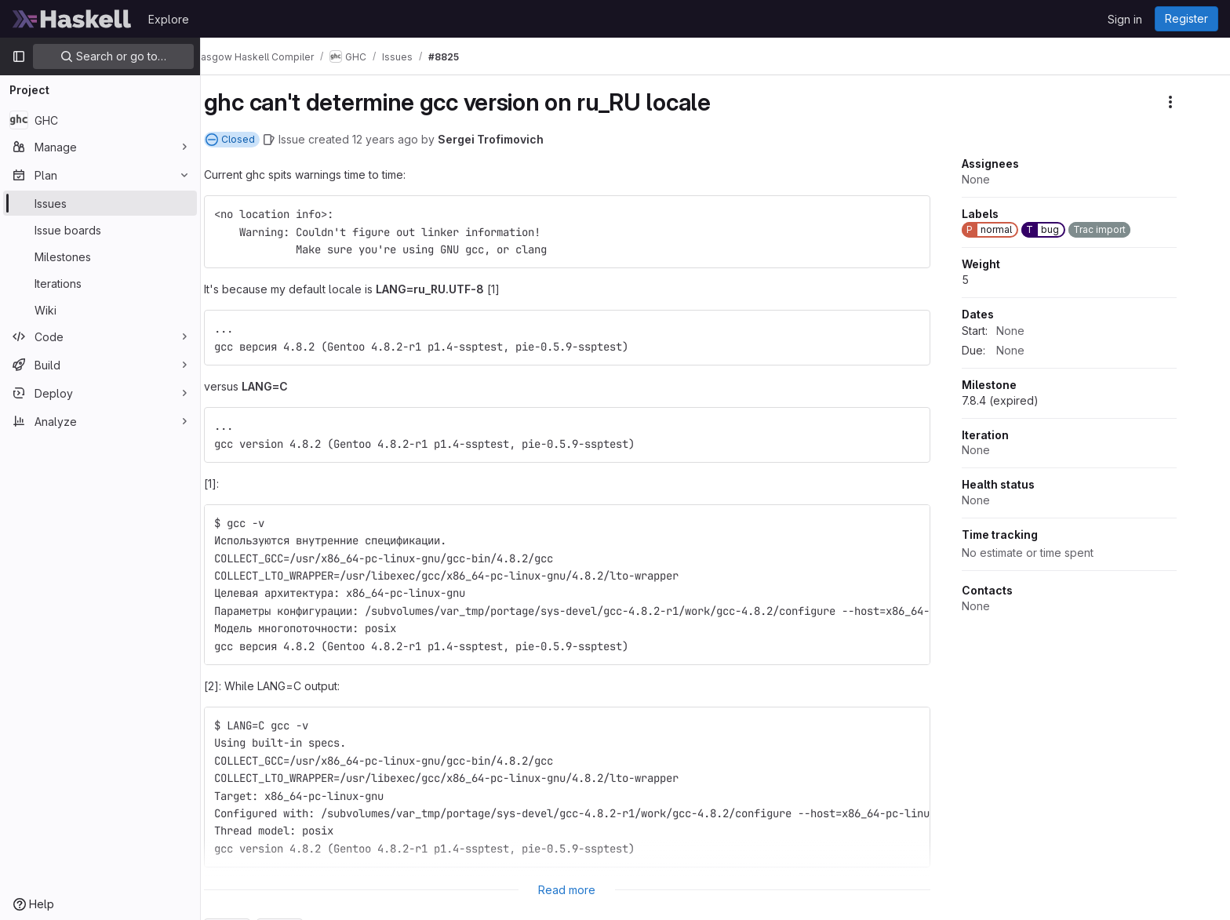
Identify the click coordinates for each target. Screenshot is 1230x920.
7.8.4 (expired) (1022, 400)
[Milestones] (100, 256)
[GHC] (100, 120)
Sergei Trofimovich (513, 139)
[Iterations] (100, 283)
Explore (168, 19)
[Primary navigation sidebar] (18, 56)
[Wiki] (100, 309)
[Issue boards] (100, 229)
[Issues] (100, 203)
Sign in (1125, 19)
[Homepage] (72, 18)
